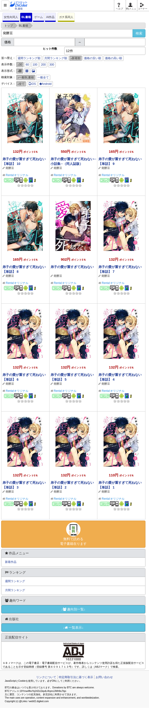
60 (27, 64)
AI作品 (50, 17)
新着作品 (10, 562)
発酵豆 (9, 168)
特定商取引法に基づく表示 (76, 677)
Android (45, 84)
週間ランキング (15, 581)
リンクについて (46, 677)
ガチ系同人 (66, 17)
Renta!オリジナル (17, 175)
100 (35, 64)
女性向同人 (11, 17)
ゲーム (38, 17)
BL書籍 (26, 17)
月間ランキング (15, 590)
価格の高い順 (113, 58)
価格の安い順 (92, 58)
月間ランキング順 (55, 58)
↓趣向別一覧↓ (73, 609)
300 (52, 64)
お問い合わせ (104, 677)
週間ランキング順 (29, 58)
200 (43, 64)
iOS (32, 84)
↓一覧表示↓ (73, 627)
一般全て (43, 77)
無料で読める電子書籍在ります (73, 534)
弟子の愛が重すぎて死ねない (72, 267)
